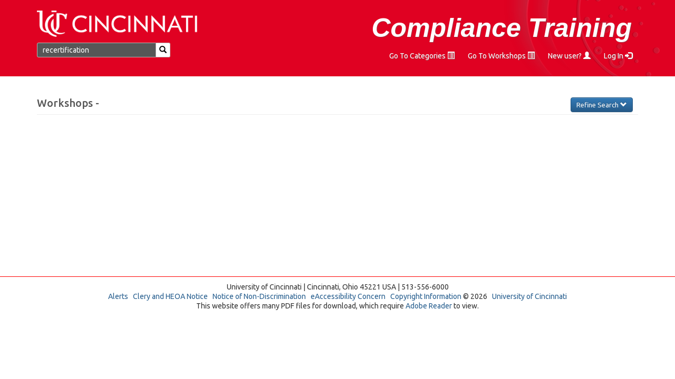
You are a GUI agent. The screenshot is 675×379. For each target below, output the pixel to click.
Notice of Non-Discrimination (259, 296)
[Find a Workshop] (96, 50)
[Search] (163, 50)
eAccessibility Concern (348, 296)
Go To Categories (422, 56)
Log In (618, 56)
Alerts (118, 296)
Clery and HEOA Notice (170, 296)
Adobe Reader (429, 306)
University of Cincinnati (529, 296)
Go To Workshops (501, 56)
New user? (569, 56)
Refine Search (601, 104)
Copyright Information (425, 296)
